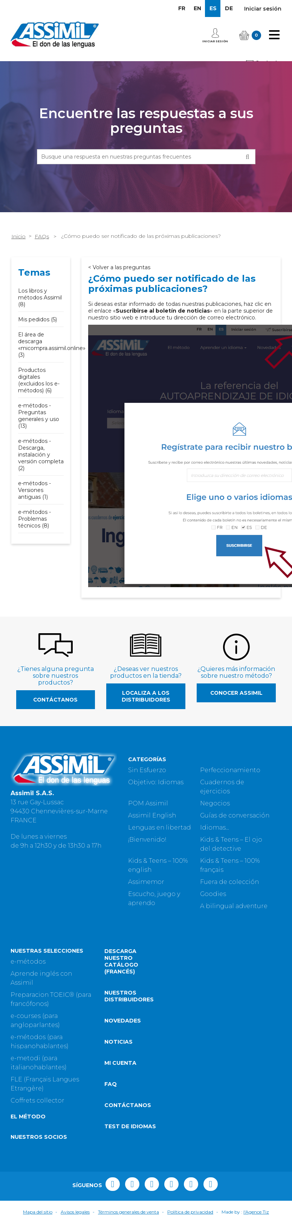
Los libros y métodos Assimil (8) (40, 297)
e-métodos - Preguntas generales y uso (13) (38, 415)
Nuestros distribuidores (129, 996)
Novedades (122, 1020)
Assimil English (152, 815)
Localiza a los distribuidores (146, 696)
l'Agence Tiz (256, 1212)
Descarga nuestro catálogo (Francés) (121, 961)
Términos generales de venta (128, 1212)
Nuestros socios (39, 1137)
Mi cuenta (120, 1063)
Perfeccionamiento (230, 770)
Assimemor (146, 881)
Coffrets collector (37, 1100)
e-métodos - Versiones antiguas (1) (34, 490)
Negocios (215, 803)
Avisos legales (75, 1212)
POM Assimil (148, 803)
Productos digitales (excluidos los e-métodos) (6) (39, 380)
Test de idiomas (130, 1126)
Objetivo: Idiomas (155, 782)
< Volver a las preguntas (119, 267)
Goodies (213, 894)
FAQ (110, 1084)
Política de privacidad (190, 1212)
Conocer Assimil (236, 693)
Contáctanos (55, 700)
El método (28, 1116)
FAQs (42, 236)
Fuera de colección (229, 881)
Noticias (118, 1041)
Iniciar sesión (262, 8)
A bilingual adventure (234, 906)
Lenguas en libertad (159, 827)
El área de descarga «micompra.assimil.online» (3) (52, 344)
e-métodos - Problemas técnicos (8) (34, 519)
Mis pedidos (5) (37, 319)
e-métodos (28, 961)
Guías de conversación (234, 815)
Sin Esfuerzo (147, 770)
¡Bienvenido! (147, 839)
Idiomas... (214, 827)
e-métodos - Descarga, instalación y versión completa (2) (41, 455)
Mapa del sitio (37, 1212)
